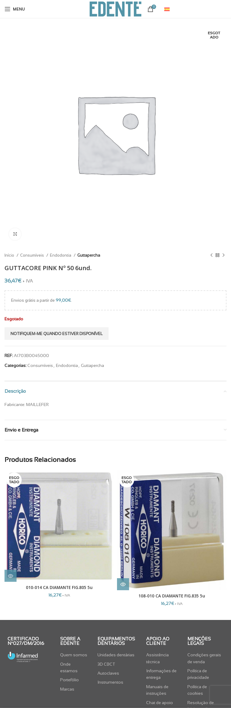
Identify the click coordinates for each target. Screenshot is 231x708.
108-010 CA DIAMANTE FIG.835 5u (171, 596)
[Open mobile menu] (15, 9)
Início (10, 255)
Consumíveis (32, 255)
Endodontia (61, 255)
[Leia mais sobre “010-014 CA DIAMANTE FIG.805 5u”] (11, 576)
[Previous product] (211, 255)
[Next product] (223, 255)
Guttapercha (88, 255)
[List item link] (74, 655)
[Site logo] (115, 8)
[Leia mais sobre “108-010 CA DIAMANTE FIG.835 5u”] (123, 584)
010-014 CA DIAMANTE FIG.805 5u (59, 587)
